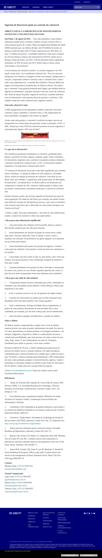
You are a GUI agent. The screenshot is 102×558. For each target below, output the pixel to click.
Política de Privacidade (62, 519)
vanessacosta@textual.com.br (16, 491)
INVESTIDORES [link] (47, 521)
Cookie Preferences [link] (62, 532)
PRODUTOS (31, 519)
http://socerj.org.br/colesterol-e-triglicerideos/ (23, 423)
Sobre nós (31, 522)
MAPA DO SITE (47, 527)
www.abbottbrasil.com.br (21, 370)
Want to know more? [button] (89, 555)
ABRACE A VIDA (33, 513)
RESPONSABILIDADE (64, 523)
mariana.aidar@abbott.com (15, 469)
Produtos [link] (25, 7)
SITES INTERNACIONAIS (33, 526)
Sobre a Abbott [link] (48, 7)
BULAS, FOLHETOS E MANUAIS (49, 514)
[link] (77, 2)
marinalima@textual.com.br (16, 485)
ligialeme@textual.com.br (15, 479)
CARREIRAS (31, 516)
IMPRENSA (46, 524)
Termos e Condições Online (64, 527)
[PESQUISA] (87, 7)
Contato (46, 518)
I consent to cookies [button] (70, 555)
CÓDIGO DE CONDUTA (61, 514)
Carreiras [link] (36, 7)
